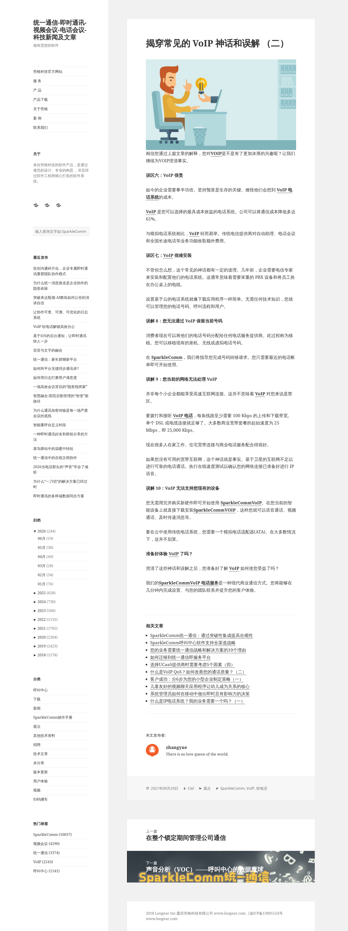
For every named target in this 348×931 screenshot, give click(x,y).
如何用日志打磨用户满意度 (55, 377)
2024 (42, 601)
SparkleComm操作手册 (52, 717)
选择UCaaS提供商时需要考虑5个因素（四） (192, 664)
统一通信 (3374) (46, 852)
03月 (42, 565)
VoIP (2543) (43, 861)
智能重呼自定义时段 (49, 424)
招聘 (37, 744)
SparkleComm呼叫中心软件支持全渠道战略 (193, 643)
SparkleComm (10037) (52, 834)
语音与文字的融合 (47, 350)
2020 (42, 637)
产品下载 (40, 99)
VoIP (174, 554)
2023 (42, 610)
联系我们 (40, 127)
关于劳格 (40, 108)
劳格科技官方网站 (47, 71)
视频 (37, 790)
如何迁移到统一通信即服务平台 (180, 657)
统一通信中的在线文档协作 (55, 457)
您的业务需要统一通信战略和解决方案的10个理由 (198, 650)
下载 (37, 699)
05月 (42, 547)
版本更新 (40, 771)
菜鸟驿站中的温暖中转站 (53, 448)
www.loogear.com (162, 918)
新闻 (37, 708)
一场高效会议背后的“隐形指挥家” (60, 386)
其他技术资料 (44, 735)
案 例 (37, 118)
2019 (42, 646)
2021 (42, 628)
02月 (42, 574)
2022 (42, 619)
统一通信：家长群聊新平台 (55, 359)
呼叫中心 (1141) (46, 870)
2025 (42, 592)
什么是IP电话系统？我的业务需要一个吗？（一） (197, 701)
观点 (37, 726)
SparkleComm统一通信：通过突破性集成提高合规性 (201, 635)
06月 (42, 538)
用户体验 (40, 781)
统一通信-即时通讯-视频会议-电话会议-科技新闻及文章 (59, 29)
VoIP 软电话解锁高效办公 (54, 326)
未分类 (38, 762)
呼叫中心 (40, 690)
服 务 (37, 80)
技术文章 (40, 753)
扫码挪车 (40, 799)
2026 (42, 531)
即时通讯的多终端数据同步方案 (58, 495)
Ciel (191, 788)
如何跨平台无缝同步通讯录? (56, 368)
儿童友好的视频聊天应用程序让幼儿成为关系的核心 (200, 686)
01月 (42, 583)
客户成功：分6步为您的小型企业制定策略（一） (197, 679)
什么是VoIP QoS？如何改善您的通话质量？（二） (198, 672)
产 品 (37, 90)
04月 (42, 556)
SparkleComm (232, 788)
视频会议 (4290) (46, 843)
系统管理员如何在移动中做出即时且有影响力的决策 (200, 694)
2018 (42, 654)
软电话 (261, 788)
